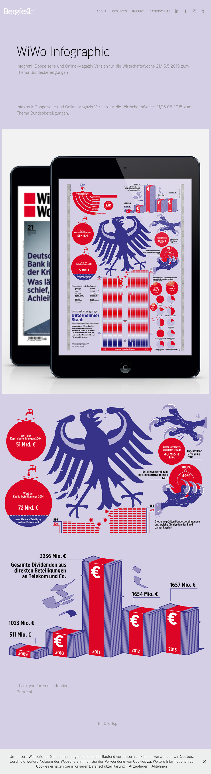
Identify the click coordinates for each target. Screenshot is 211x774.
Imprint (138, 11)
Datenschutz (160, 11)
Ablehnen (159, 766)
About (101, 11)
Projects (119, 11)
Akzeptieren (138, 766)
